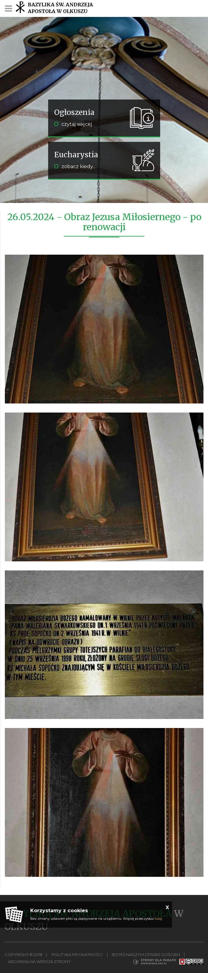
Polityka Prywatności (77, 954)
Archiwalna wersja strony (39, 961)
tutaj (158, 918)
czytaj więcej (73, 124)
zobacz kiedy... (74, 166)
